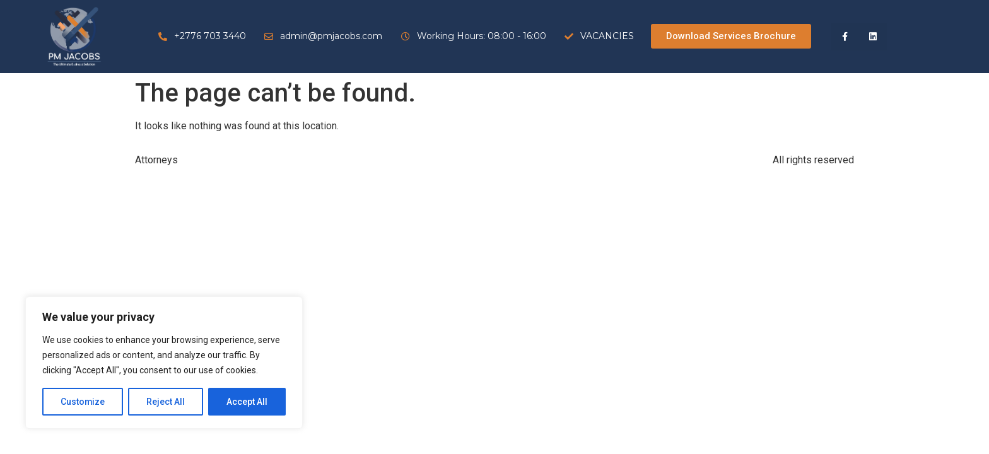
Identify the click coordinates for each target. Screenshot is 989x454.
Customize (83, 402)
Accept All (246, 402)
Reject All (166, 402)
